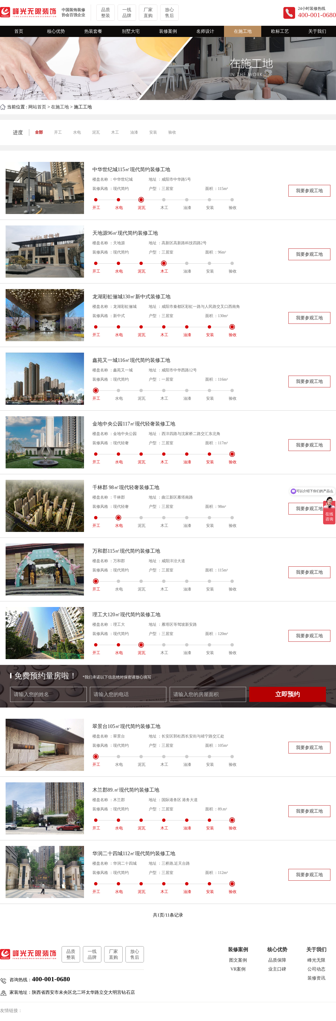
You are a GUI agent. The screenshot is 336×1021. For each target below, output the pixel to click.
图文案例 (238, 960)
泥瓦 (96, 132)
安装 (153, 132)
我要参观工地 (309, 190)
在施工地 (60, 106)
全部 (39, 132)
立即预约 (287, 694)
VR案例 (238, 969)
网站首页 (37, 106)
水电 (77, 132)
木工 (115, 132)
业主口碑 (277, 969)
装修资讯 (316, 978)
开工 (58, 132)
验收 (172, 132)
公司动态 (316, 969)
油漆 (134, 132)
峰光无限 (316, 960)
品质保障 (277, 960)
